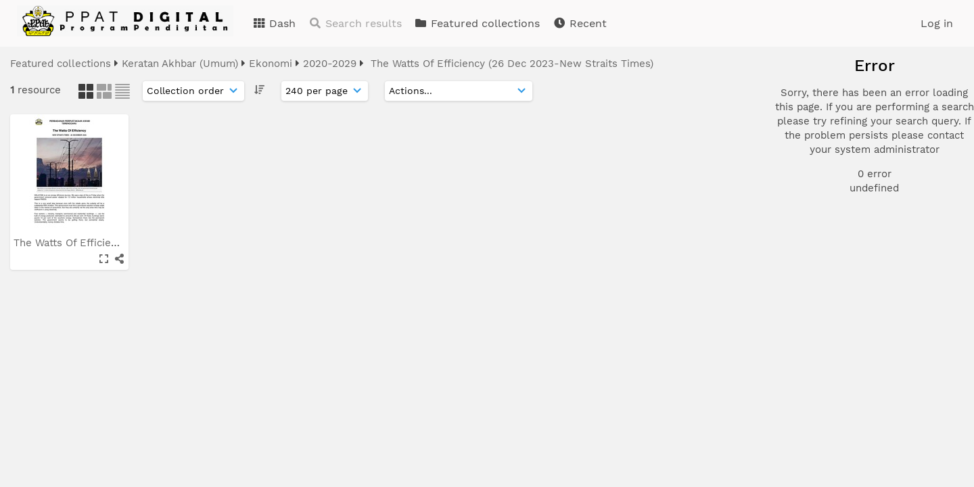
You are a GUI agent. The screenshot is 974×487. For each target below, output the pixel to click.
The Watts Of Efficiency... (76, 243)
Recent (580, 23)
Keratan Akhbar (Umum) (180, 63)
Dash (274, 23)
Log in (937, 23)
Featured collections (477, 23)
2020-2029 (329, 63)
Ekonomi (270, 63)
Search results (355, 23)
